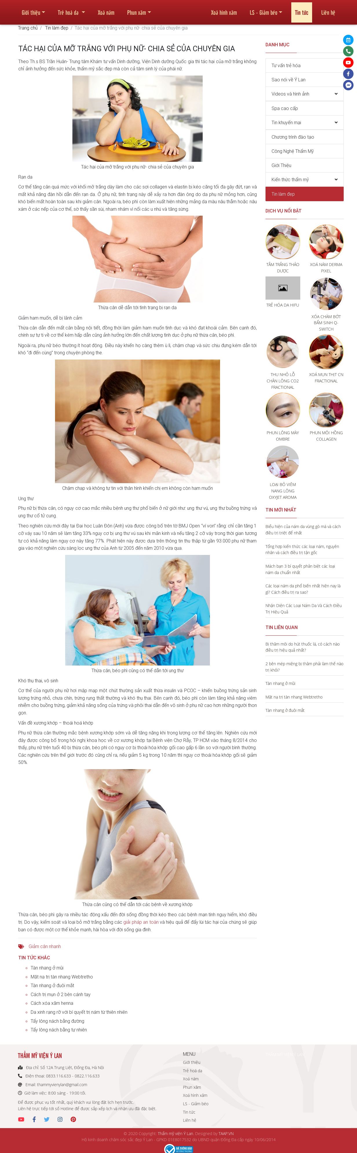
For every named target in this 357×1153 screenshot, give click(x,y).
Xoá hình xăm (224, 10)
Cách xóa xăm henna (52, 1003)
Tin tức (301, 10)
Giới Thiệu (281, 165)
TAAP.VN (226, 1133)
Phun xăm (136, 10)
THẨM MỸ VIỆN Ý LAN (285, 1054)
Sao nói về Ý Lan (288, 80)
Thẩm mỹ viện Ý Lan (175, 1133)
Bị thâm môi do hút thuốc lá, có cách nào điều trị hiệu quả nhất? (303, 647)
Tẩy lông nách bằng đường (57, 1021)
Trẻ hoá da (69, 10)
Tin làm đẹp (56, 28)
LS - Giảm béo (263, 10)
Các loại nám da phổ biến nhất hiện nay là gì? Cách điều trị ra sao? (303, 589)
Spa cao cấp (285, 108)
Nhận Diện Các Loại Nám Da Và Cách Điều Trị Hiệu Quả (304, 609)
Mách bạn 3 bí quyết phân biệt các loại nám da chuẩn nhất (300, 569)
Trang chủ (28, 28)
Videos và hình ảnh (290, 94)
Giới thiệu (31, 10)
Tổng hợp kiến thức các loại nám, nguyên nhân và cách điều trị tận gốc (302, 550)
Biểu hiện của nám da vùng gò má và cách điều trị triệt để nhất (303, 530)
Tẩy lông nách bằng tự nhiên (59, 1030)
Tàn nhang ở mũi (47, 968)
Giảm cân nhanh (45, 946)
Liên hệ (328, 10)
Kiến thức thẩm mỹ (290, 179)
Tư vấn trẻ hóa (286, 65)
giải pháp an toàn (140, 922)
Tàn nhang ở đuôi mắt (52, 985)
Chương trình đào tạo (293, 137)
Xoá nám (106, 10)
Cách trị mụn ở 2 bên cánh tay (61, 994)
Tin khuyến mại (286, 122)
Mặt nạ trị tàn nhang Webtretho (62, 977)
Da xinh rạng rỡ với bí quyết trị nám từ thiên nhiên (79, 1012)
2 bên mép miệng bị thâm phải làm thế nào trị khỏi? (304, 667)
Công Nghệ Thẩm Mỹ (293, 151)
